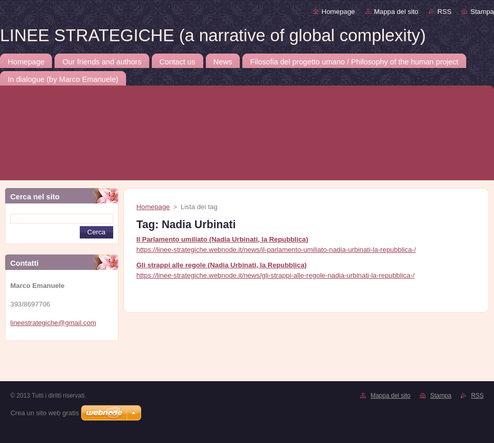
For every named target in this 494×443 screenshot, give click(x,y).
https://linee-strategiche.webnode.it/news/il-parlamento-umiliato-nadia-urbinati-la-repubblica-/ (276, 249)
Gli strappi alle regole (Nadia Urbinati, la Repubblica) (221, 265)
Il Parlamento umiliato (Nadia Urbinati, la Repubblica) (222, 239)
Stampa (482, 11)
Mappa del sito (396, 11)
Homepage (338, 11)
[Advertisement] (99, 364)
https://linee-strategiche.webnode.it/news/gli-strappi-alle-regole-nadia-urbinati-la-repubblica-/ (275, 275)
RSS (444, 11)
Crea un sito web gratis (44, 413)
